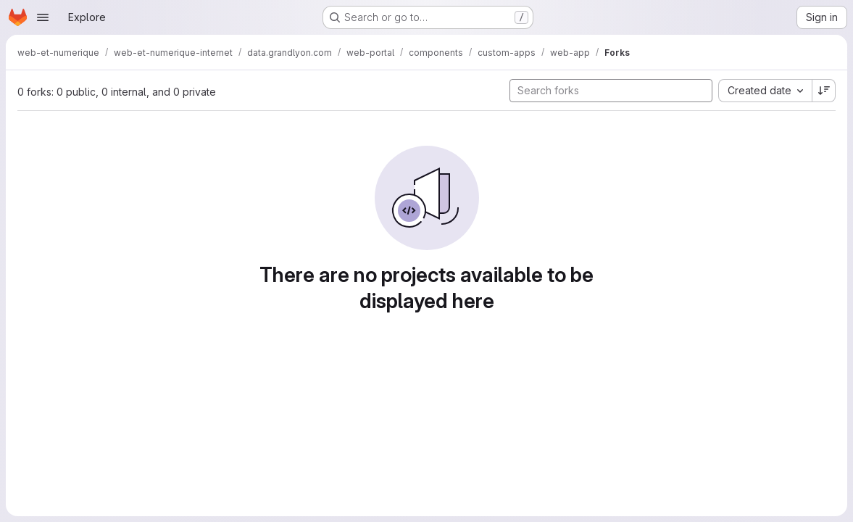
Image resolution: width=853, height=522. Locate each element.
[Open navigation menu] (42, 17)
